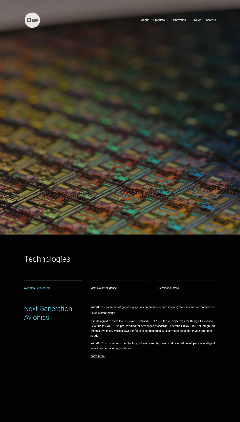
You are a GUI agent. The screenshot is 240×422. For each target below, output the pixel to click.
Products (159, 20)
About (145, 20)
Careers (211, 20)
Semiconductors (168, 288)
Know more (33, 168)
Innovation (179, 20)
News (197, 20)
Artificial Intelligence (104, 288)
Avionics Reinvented (37, 288)
